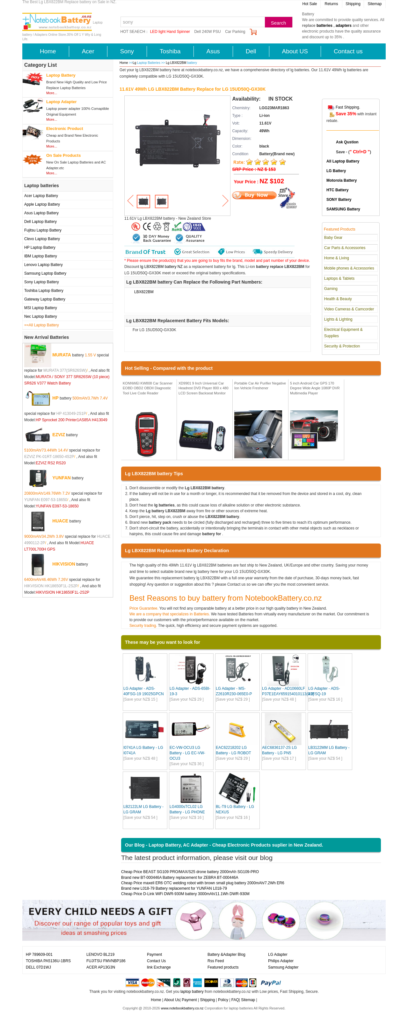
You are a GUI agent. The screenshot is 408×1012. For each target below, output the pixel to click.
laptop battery (192, 991)
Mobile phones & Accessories (349, 268)
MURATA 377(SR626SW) (65, 370)
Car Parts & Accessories (344, 248)
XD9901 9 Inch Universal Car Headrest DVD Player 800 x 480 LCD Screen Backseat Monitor (203, 388)
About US (295, 51)
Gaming (331, 288)
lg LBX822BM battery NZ (161, 266)
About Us (171, 1000)
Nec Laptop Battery (40, 316)
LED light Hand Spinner (170, 31)
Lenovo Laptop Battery (43, 265)
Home (48, 51)
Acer (88, 51)
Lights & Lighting (338, 319)
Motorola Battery (341, 180)
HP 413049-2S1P (71, 413)
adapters (344, 25)
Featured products (223, 967)
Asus (213, 51)
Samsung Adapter (283, 967)
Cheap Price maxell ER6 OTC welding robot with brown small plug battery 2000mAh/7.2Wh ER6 (202, 883)
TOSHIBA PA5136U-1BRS (48, 961)
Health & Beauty (338, 299)
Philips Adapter (281, 961)
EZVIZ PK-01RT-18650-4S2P (49, 456)
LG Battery (336, 171)
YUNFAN (61, 477)
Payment (154, 954)
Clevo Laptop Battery (42, 239)
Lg (134, 63)
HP (55, 397)
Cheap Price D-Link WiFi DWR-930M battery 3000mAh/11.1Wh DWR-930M (185, 894)
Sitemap (375, 4)
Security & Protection (342, 346)
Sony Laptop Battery (41, 282)
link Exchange (159, 967)
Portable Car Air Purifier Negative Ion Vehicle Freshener (260, 385)
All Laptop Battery (342, 161)
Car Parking (235, 31)
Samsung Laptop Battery (45, 273)
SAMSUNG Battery (343, 209)
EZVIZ (58, 434)
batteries (324, 25)
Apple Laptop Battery (42, 204)
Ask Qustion (347, 142)
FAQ (235, 1000)
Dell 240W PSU (207, 31)
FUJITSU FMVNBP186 (106, 961)
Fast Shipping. (348, 107)
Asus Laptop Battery (41, 213)
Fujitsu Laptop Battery (43, 230)
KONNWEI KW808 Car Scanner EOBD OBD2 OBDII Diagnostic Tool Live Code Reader (148, 388)
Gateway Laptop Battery (44, 299)
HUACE (60, 520)
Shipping (353, 4)
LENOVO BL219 (100, 954)
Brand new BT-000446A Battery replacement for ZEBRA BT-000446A (179, 877)
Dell (251, 51)
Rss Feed (216, 961)
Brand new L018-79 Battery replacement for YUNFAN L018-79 (174, 888)
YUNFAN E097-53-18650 (45, 500)
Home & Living (336, 258)
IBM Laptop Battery (40, 256)
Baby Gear (333, 237)
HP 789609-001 (39, 954)
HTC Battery (337, 190)
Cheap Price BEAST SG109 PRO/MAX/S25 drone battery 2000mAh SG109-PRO (190, 872)
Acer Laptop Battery (41, 196)
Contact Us (156, 961)
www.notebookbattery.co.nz (182, 1008)
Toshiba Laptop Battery (43, 290)
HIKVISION (63, 564)
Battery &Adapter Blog (226, 954)
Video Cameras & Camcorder (349, 309)
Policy (223, 1000)
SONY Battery (338, 199)
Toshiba (170, 51)
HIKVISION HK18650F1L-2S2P (51, 586)
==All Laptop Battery (41, 325)
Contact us (348, 51)
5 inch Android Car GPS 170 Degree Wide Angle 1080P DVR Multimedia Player (315, 388)
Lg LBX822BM (176, 63)
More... (51, 93)
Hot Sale (309, 4)
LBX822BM (144, 292)
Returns (331, 4)
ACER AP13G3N (100, 967)
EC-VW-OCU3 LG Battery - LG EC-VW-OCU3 (187, 753)
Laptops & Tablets (339, 278)
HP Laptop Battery (39, 247)
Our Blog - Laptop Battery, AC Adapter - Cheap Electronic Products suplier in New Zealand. (224, 845)
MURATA (61, 354)
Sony (127, 51)
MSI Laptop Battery (40, 308)
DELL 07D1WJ (38, 967)
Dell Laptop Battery (40, 221)
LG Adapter (278, 954)
